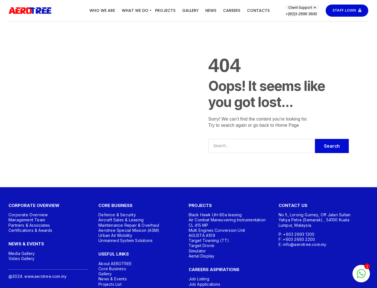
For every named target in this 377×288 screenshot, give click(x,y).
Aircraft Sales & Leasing (121, 219)
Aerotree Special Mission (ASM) (128, 230)
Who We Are (102, 10)
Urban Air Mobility (115, 235)
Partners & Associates (29, 225)
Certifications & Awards (30, 230)
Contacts (258, 10)
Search (332, 146)
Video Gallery (21, 258)
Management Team (26, 219)
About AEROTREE (115, 263)
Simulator (197, 250)
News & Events (112, 278)
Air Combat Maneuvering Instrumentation (227, 219)
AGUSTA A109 (202, 235)
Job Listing (199, 278)
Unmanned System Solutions (125, 240)
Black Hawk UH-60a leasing (215, 214)
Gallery (190, 10)
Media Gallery (21, 253)
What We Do (135, 10)
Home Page (287, 125)
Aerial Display (202, 256)
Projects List (110, 284)
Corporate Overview (28, 214)
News (210, 10)
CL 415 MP (198, 225)
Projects (165, 10)
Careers (231, 10)
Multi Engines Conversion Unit (217, 230)
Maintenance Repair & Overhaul (128, 225)
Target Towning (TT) (209, 240)
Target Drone (201, 245)
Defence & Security (117, 214)
